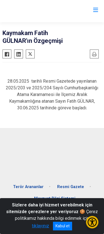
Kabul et (62, 226)
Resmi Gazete (70, 186)
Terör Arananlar (28, 186)
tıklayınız (40, 225)
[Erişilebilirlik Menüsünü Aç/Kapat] (92, 222)
